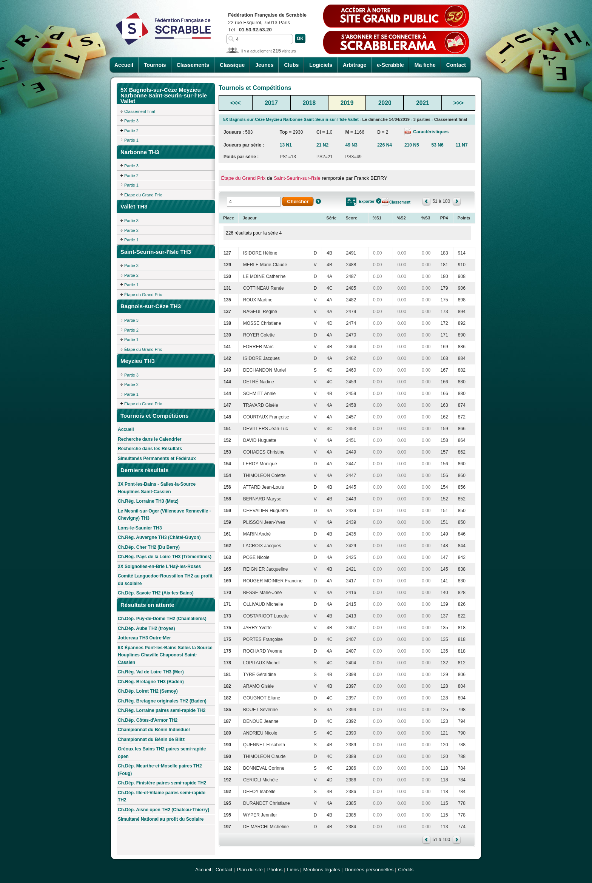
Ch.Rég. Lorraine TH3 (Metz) (148, 501)
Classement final (139, 111)
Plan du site (250, 869)
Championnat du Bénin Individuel (154, 729)
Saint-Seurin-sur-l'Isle (297, 178)
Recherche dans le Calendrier (150, 439)
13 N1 (286, 145)
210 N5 (411, 145)
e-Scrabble (390, 65)
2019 (347, 103)
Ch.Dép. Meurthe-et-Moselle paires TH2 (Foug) (160, 769)
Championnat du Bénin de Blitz (151, 739)
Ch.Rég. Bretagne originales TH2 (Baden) (162, 701)
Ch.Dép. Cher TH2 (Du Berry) (149, 547)
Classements (193, 65)
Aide (318, 201)
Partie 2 (131, 130)
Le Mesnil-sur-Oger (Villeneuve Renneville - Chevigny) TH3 (164, 514)
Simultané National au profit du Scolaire (161, 819)
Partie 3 (131, 121)
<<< (235, 103)
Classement (399, 202)
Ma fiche (425, 65)
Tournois (155, 65)
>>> (458, 103)
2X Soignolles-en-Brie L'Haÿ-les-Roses (159, 566)
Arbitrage (354, 65)
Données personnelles (369, 869)
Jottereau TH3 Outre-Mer (144, 638)
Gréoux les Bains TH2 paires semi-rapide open (162, 752)
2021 (422, 103)
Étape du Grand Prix (143, 195)
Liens (293, 869)
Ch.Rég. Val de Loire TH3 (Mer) (151, 672)
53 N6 (438, 145)
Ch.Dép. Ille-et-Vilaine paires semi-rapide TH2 (161, 796)
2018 (309, 103)
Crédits (405, 869)
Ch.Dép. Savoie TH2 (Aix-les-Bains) (156, 593)
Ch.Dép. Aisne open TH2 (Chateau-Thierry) (163, 809)
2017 (271, 103)
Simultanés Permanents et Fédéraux (157, 458)
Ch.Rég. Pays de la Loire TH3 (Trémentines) (164, 556)
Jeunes (264, 65)
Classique (232, 65)
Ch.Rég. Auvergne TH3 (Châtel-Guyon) (159, 537)
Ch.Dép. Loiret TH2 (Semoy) (148, 691)
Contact (456, 65)
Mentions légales (321, 869)
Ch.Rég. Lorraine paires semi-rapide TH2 (161, 710)
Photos (274, 869)
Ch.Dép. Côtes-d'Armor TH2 (147, 720)
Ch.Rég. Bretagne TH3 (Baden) (151, 681)
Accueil (123, 65)
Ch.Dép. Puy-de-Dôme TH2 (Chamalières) (162, 618)
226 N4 (384, 145)
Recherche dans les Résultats (150, 448)
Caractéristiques (430, 131)
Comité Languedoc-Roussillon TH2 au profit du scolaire (165, 579)
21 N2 (322, 145)
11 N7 (462, 145)
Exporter (366, 201)
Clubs (291, 65)
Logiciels (320, 65)
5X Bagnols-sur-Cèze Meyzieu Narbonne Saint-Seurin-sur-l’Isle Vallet (291, 119)
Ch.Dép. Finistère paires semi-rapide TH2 (162, 783)
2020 (385, 103)
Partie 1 (131, 140)
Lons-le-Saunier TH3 (140, 528)
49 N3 (351, 145)
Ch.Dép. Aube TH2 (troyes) (146, 628)
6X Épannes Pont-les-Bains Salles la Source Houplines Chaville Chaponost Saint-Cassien (165, 655)
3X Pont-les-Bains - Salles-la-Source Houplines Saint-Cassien (157, 488)
